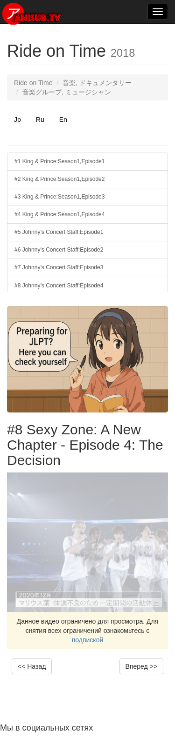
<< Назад (32, 666)
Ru (40, 119)
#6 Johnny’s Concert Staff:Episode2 (58, 249)
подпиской (88, 640)
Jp (17, 119)
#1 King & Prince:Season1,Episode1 (59, 161)
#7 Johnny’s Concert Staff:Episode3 (58, 267)
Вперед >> (141, 666)
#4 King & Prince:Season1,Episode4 (59, 214)
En (63, 119)
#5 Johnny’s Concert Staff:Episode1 (58, 232)
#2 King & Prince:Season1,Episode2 (59, 179)
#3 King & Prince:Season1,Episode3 (59, 196)
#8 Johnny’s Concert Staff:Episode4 (58, 285)
